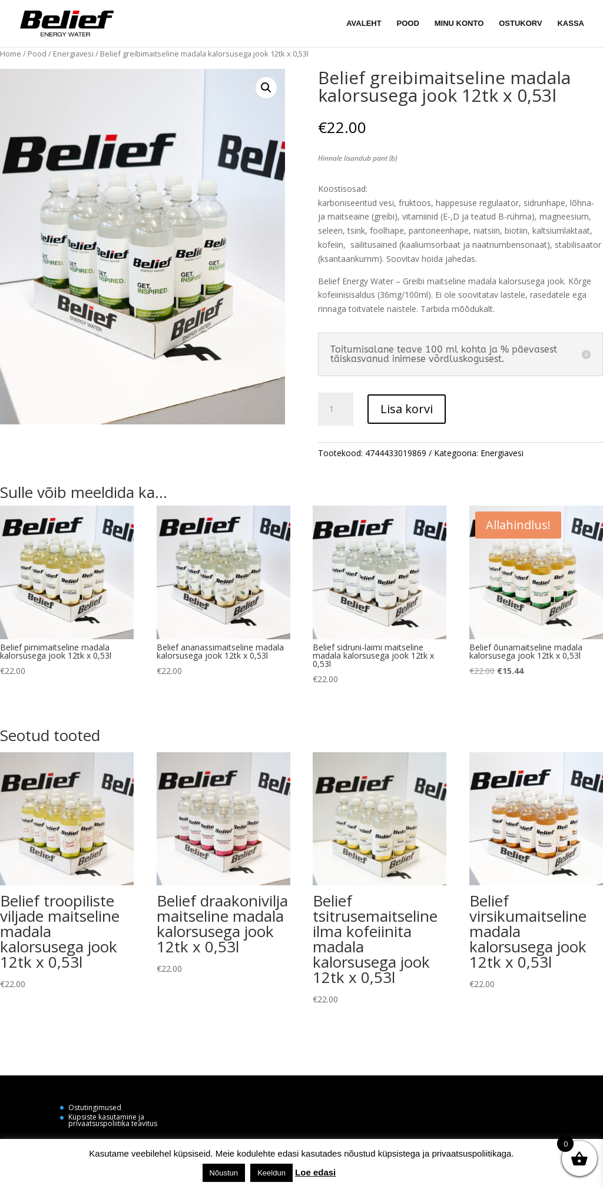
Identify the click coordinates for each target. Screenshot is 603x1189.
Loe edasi (315, 1172)
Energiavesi (73, 53)
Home (10, 53)
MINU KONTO (459, 23)
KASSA (570, 23)
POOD (408, 23)
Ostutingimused (94, 1107)
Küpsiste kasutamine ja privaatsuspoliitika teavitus (112, 1120)
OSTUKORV (520, 23)
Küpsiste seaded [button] (370, 1172)
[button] (266, 87)
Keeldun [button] (271, 1172)
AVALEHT (363, 23)
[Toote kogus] (335, 409)
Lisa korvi (406, 409)
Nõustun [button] (224, 1172)
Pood (37, 53)
